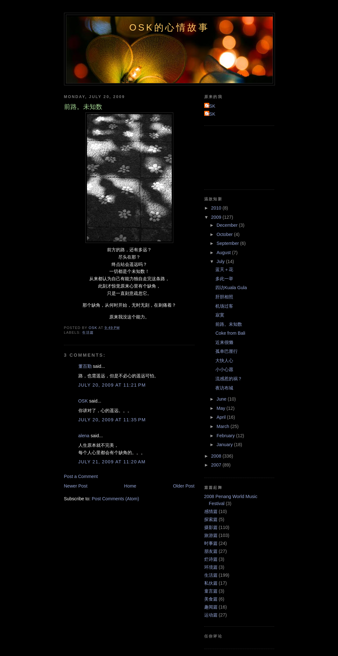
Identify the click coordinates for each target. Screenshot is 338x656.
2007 (217, 464)
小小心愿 (224, 369)
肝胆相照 (224, 296)
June (222, 399)
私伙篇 (211, 583)
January (225, 444)
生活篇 (88, 332)
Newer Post (76, 485)
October (225, 234)
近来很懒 (224, 342)
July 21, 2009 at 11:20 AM (112, 461)
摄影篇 (211, 527)
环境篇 (211, 567)
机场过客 (224, 306)
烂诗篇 (211, 559)
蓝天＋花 (224, 269)
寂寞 (219, 314)
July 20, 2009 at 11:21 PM (112, 385)
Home (130, 485)
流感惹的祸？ (228, 378)
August (224, 252)
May (222, 408)
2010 (217, 207)
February (226, 435)
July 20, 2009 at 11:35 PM (112, 419)
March (224, 426)
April (222, 417)
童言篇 (211, 591)
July (221, 261)
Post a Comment (81, 476)
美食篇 (211, 599)
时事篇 (211, 543)
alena (84, 435)
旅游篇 (211, 535)
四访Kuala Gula (231, 287)
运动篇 (211, 614)
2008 (217, 456)
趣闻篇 (211, 607)
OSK (83, 400)
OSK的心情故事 (169, 27)
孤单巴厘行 (226, 351)
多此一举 (224, 278)
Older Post (184, 485)
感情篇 (211, 511)
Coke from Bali (230, 333)
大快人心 (224, 360)
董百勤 (85, 366)
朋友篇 (211, 551)
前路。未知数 (228, 324)
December (228, 225)
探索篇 (211, 519)
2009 (217, 217)
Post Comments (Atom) (115, 498)
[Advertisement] (233, 157)
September (228, 243)
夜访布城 (224, 387)
